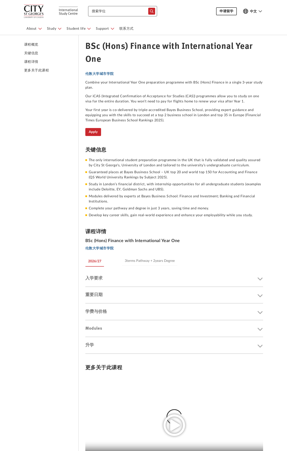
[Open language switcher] (252, 11)
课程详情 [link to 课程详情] (31, 61)
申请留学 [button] (226, 11)
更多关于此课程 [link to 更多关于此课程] (36, 70)
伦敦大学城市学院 (99, 74)
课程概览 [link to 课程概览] (31, 44)
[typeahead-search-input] (151, 11)
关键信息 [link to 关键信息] (31, 53)
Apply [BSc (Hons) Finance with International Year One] (93, 132)
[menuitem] (34, 28)
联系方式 (126, 28)
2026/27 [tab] (94, 261)
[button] (174, 279)
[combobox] (122, 11)
